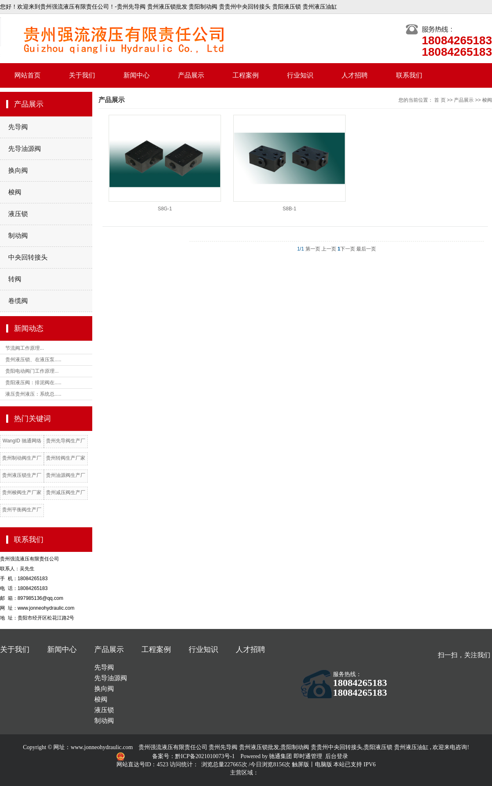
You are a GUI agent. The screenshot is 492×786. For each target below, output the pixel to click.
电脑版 (323, 764)
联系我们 (409, 75)
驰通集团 (281, 756)
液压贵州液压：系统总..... (33, 394)
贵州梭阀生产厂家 (21, 492)
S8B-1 (289, 209)
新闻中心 (136, 75)
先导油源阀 (24, 148)
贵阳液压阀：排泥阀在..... (33, 382)
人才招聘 (355, 75)
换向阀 (18, 170)
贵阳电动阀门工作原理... (32, 371)
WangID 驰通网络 (21, 441)
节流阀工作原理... (24, 348)
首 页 (439, 100)
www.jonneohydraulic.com (102, 747)
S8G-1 (165, 209)
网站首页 (27, 75)
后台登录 (336, 756)
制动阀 (18, 235)
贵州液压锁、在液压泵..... (33, 359)
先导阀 (18, 126)
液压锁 (18, 213)
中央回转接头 (28, 257)
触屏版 (300, 764)
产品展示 (191, 75)
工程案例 (245, 75)
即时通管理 (308, 756)
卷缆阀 (18, 300)
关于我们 (82, 75)
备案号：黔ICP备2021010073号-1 (194, 756)
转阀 (14, 279)
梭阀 (14, 192)
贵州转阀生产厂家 (65, 458)
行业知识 (300, 75)
